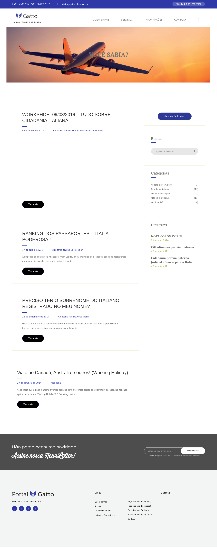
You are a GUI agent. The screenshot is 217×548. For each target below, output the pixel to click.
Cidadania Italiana (62, 130)
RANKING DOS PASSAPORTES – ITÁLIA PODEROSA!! (66, 237)
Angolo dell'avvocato (162, 184)
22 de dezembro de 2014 (35, 317)
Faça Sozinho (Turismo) (138, 511)
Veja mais (33, 204)
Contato (180, 19)
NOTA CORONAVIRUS (166, 236)
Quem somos (101, 19)
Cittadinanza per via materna (172, 247)
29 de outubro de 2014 (29, 384)
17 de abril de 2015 (32, 250)
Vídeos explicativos (82, 130)
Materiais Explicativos (174, 116)
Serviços (98, 507)
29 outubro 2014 (160, 240)
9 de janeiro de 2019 (33, 130)
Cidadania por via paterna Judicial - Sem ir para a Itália (172, 260)
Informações (153, 19)
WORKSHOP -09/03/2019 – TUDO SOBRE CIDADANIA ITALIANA (68, 117)
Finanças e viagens (160, 193)
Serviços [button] (127, 19)
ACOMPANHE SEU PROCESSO (189, 4)
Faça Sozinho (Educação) (139, 507)
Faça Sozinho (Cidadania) (139, 502)
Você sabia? (99, 130)
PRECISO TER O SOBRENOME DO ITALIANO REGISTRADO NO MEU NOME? (72, 304)
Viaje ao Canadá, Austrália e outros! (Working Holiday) (74, 373)
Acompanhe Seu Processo (140, 516)
